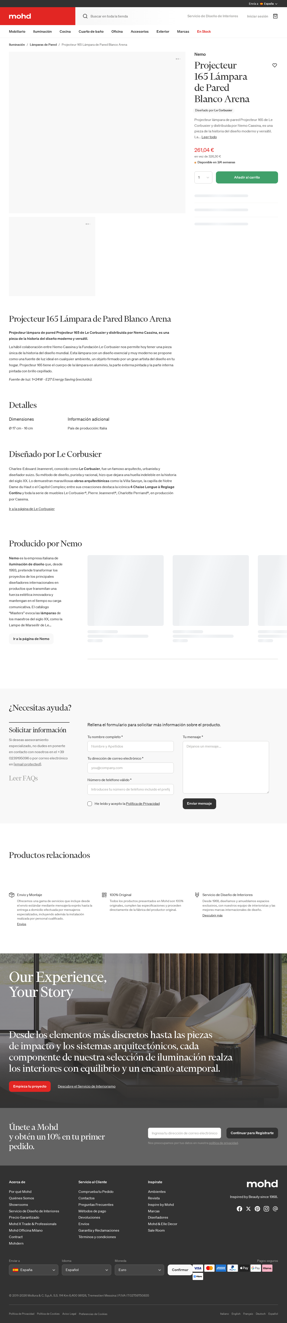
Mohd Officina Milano (26, 1230)
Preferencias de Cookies (93, 1314)
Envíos (21, 924)
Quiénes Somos (21, 1198)
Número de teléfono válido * (109, 780)
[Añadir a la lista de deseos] (274, 65)
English (236, 1314)
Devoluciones (89, 1217)
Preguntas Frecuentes (95, 1204)
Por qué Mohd (20, 1191)
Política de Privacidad (143, 803)
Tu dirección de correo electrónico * (115, 758)
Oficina (117, 31)
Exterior (163, 31)
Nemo (200, 54)
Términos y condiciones (97, 1237)
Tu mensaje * (193, 737)
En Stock (204, 31)
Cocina (65, 31)
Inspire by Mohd (161, 1204)
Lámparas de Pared (43, 45)
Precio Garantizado (24, 1217)
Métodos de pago (92, 1211)
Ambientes (157, 1191)
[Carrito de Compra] (275, 16)
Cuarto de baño (91, 31)
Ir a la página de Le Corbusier (32, 508)
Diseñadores (158, 1217)
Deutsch (261, 1314)
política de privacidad (223, 1143)
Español (273, 1314)
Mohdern (16, 1243)
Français (248, 1314)
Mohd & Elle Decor (162, 1224)
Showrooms (18, 1204)
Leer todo (209, 137)
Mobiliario (17, 31)
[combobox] (13, 1270)
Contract (16, 1237)
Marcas (183, 31)
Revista (154, 1198)
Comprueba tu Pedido (95, 1191)
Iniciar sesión (257, 16)
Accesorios (140, 31)
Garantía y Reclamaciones (98, 1230)
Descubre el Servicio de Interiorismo (86, 1086)
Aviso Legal (69, 1314)
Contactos (86, 1198)
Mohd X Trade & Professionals (33, 1224)
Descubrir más (212, 915)
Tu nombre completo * (105, 737)
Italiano (224, 1314)
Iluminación (42, 31)
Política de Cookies (48, 1314)
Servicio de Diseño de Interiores (212, 16)
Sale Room (156, 1230)
